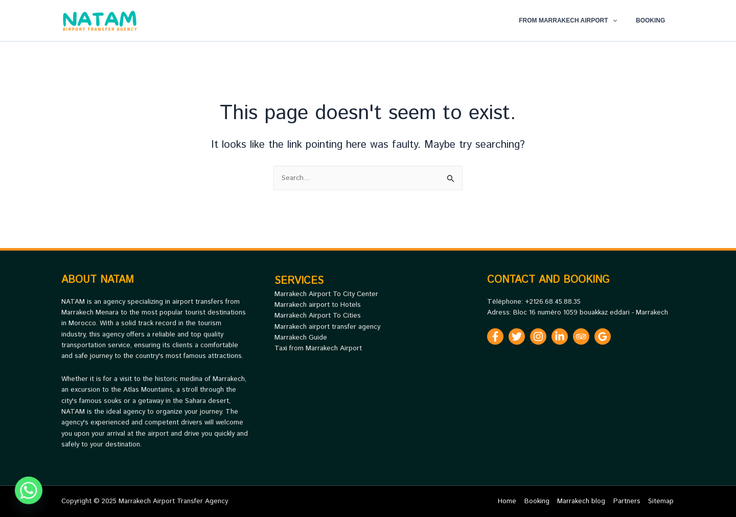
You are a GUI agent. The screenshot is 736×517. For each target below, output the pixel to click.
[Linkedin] (559, 336)
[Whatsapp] (28, 490)
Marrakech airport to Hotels (317, 305)
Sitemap (662, 501)
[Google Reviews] (602, 336)
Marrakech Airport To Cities (317, 316)
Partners (628, 501)
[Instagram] (538, 336)
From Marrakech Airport (578, 20)
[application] (622, 20)
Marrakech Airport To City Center (326, 294)
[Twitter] (517, 336)
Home (512, 501)
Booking (654, 20)
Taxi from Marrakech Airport (318, 348)
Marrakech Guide (300, 338)
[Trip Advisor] (581, 336)
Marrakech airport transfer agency (327, 327)
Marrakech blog (584, 501)
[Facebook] (495, 336)
